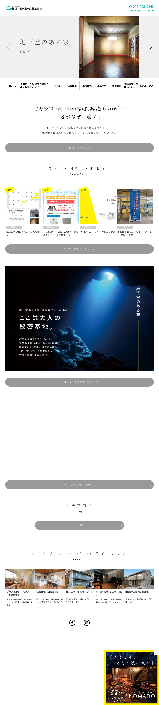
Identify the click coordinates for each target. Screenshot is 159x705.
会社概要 (116, 85)
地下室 (57, 85)
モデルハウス (145, 86)
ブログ (79, 514)
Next (148, 46)
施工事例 (102, 85)
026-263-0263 (101, 650)
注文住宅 (72, 85)
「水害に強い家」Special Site (79, 477)
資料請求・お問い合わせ (143, 10)
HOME (13, 85)
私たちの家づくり (41, 86)
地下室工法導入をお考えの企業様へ (84, 674)
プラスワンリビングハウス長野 (39, 670)
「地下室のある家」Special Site (79, 376)
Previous (10, 46)
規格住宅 (87, 85)
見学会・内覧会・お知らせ (27, 86)
